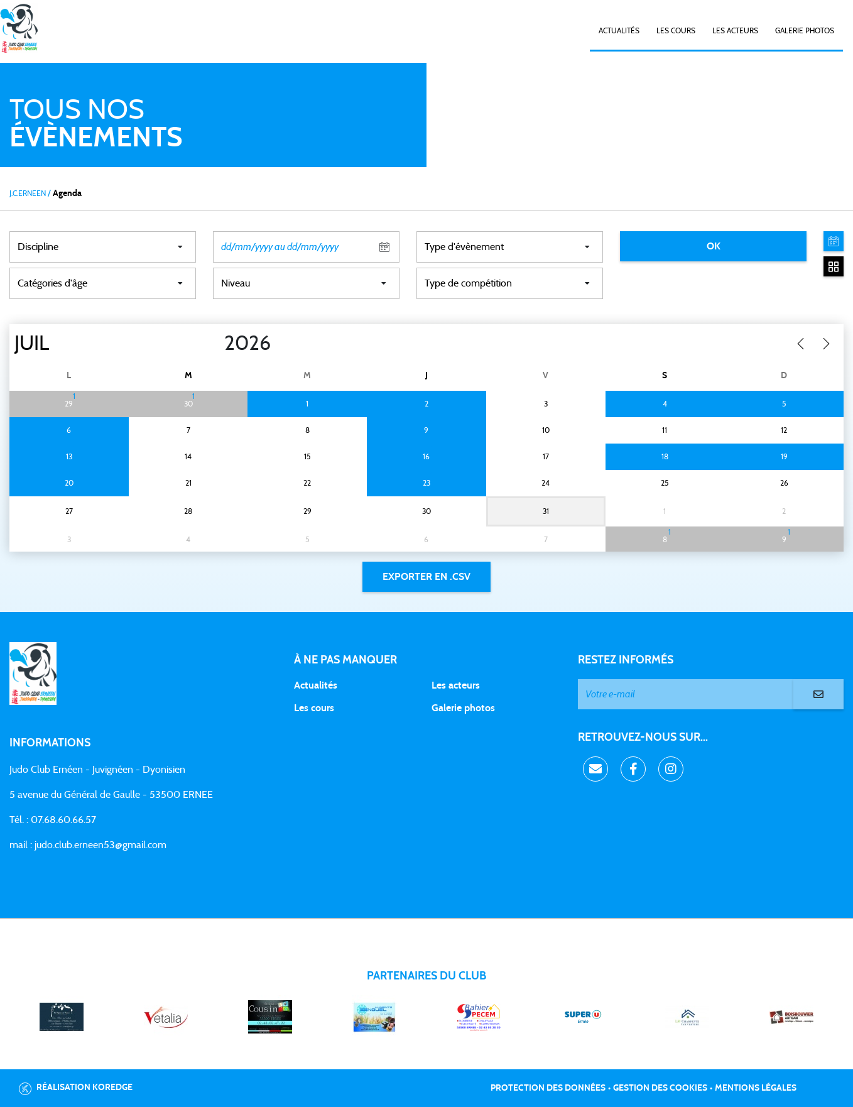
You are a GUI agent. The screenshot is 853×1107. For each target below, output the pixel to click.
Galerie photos (804, 31)
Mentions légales (755, 1088)
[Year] (214, 344)
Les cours (675, 31)
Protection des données (548, 1088)
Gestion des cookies (660, 1088)
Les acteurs (735, 31)
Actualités (619, 31)
